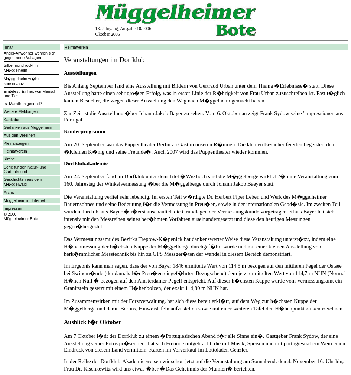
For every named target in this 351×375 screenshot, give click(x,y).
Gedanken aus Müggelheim (28, 127)
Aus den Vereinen (19, 135)
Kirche (9, 159)
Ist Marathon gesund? (23, 103)
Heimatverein (15, 151)
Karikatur (12, 119)
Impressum (13, 208)
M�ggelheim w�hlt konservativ (21, 81)
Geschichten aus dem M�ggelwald (23, 181)
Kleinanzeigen (16, 143)
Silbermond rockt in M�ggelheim (21, 67)
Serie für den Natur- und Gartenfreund (25, 169)
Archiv (9, 192)
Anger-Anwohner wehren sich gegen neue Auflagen (30, 55)
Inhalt (8, 47)
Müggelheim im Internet (24, 200)
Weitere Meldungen (21, 111)
